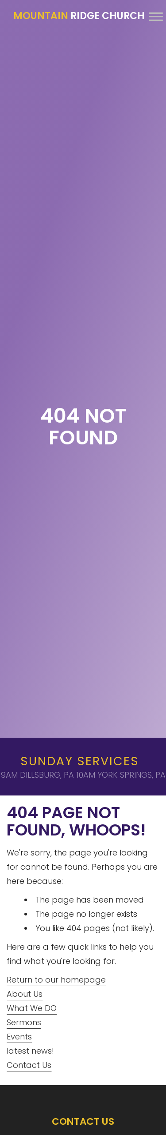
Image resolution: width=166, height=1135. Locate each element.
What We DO (32, 1008)
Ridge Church (79, 16)
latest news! (30, 1050)
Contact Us (29, 1065)
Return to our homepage (56, 979)
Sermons (24, 1022)
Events (19, 1036)
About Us (24, 993)
